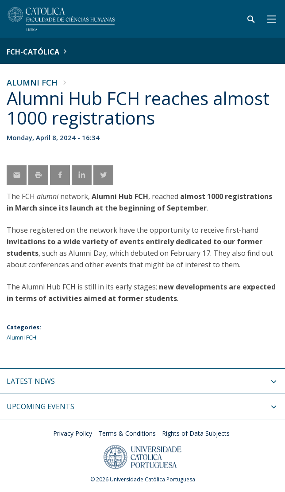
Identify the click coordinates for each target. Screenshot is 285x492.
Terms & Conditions (127, 433)
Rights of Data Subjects (196, 433)
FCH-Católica (33, 52)
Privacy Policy (72, 433)
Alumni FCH (32, 82)
